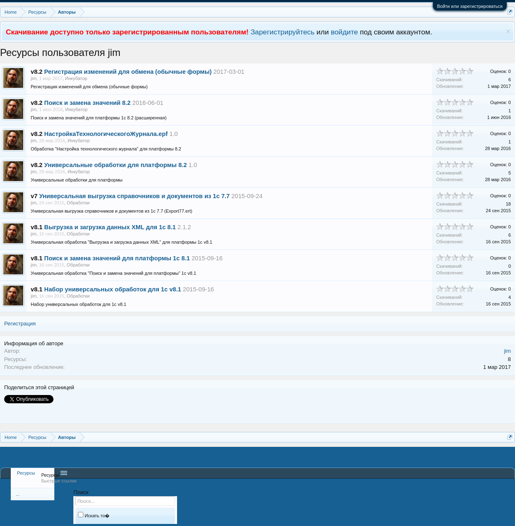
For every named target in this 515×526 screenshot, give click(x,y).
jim (33, 78)
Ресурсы (26, 472)
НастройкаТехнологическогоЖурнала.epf (106, 134)
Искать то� (93, 515)
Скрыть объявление (508, 31)
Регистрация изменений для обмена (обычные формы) (128, 71)
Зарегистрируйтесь (282, 32)
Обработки (78, 202)
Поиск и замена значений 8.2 (87, 102)
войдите (344, 32)
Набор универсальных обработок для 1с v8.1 (112, 289)
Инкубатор (76, 78)
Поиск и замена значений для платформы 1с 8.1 (117, 258)
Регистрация (20, 323)
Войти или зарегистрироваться (470, 6)
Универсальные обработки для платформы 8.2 (115, 165)
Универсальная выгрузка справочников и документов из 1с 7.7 (134, 196)
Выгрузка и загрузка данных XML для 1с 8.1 (110, 227)
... (17, 494)
